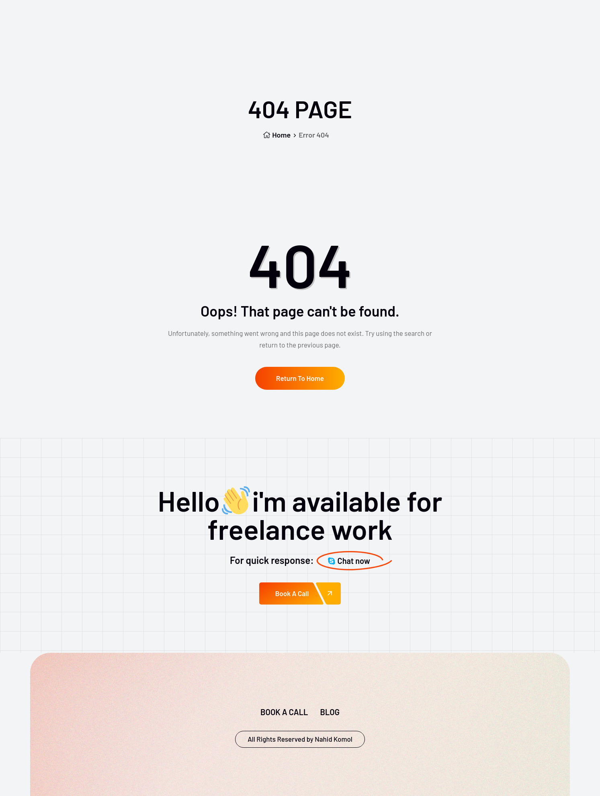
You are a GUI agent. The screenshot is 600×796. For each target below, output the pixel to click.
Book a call (284, 712)
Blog (329, 712)
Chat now (349, 561)
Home (277, 134)
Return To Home (300, 378)
